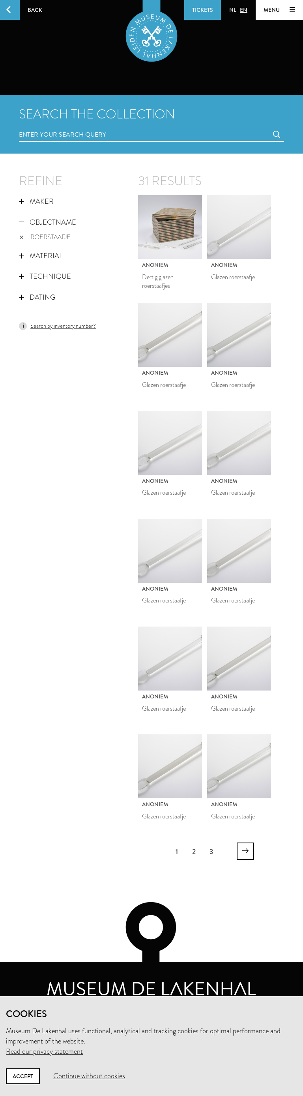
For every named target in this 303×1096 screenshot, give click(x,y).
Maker (36, 201)
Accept (23, 1076)
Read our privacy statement (44, 1051)
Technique (45, 276)
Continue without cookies (89, 1076)
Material (41, 256)
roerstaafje (45, 237)
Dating (37, 297)
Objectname (47, 222)
